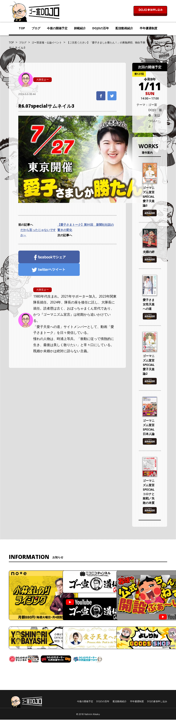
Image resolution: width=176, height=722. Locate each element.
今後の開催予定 (57, 28)
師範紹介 (80, 28)
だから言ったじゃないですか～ (38, 232)
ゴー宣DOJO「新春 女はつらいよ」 (155, 115)
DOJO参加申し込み (157, 701)
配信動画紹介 (124, 28)
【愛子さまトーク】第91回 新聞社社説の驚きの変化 (85, 227)
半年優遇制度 (148, 28)
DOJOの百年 (100, 28)
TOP (22, 28)
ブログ (36, 28)
